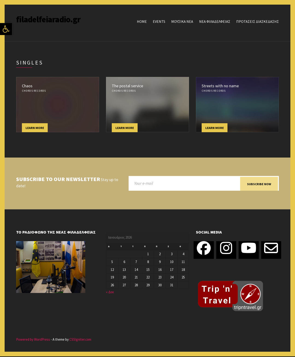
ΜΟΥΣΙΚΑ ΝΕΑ (182, 21)
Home (142, 21)
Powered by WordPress (33, 340)
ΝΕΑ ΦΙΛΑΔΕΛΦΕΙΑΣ (214, 21)
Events (159, 21)
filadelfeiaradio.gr (48, 19)
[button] (6, 29)
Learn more (35, 128)
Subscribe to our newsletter (58, 179)
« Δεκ (110, 292)
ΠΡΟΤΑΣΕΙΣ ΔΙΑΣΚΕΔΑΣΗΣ (257, 21)
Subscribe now (259, 184)
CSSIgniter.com (80, 340)
